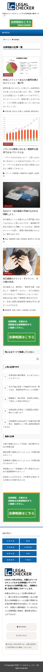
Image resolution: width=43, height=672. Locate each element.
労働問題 (15, 173)
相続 (28, 553)
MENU (6, 33)
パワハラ (8, 173)
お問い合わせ (21, 635)
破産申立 (31, 239)
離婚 (28, 541)
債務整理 (12, 239)
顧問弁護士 (35, 111)
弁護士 (20, 111)
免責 (17, 239)
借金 (6, 239)
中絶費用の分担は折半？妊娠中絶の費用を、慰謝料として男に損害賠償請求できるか (21, 424)
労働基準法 (23, 173)
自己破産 (32, 310)
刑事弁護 (11, 553)
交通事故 (11, 547)
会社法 (14, 111)
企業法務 (8, 111)
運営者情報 (21, 627)
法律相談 (27, 111)
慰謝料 (30, 173)
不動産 (28, 560)
